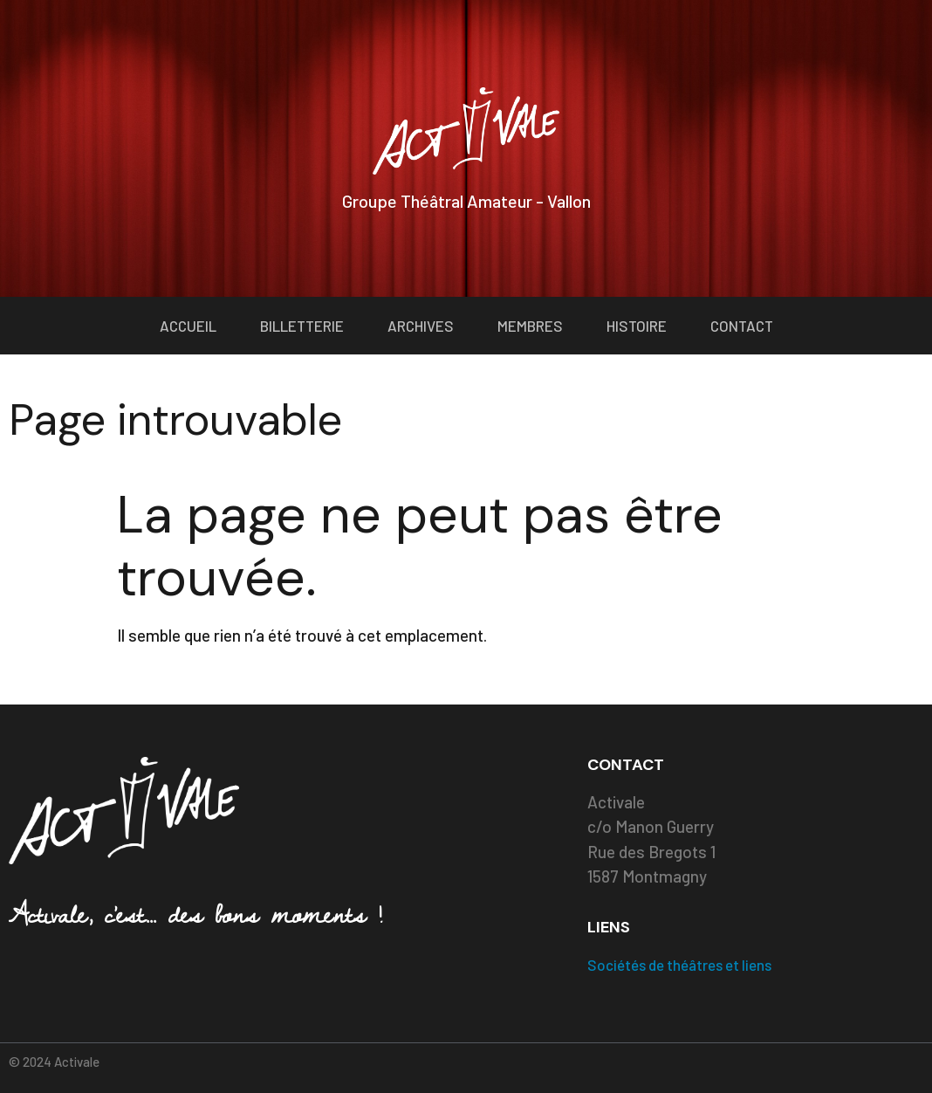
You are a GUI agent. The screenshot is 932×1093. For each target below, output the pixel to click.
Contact (741, 325)
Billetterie (302, 325)
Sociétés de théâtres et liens (679, 964)
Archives (420, 325)
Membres (530, 325)
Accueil (188, 325)
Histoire (636, 325)
